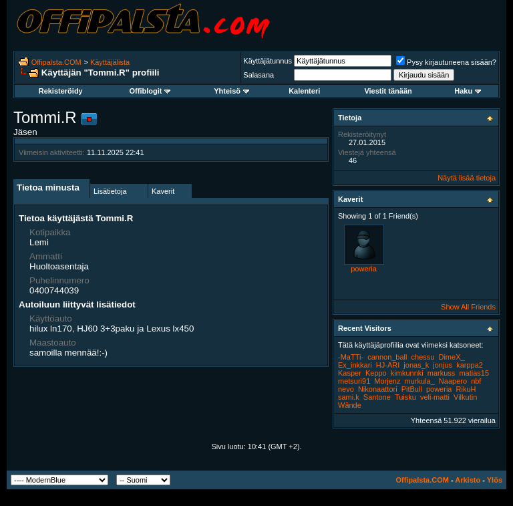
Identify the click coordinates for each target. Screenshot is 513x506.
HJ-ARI (387, 365)
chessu (423, 357)
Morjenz (387, 381)
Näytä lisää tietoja (467, 178)
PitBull (411, 389)
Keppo (376, 373)
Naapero (453, 381)
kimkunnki (407, 373)
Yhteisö (231, 91)
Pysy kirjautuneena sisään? (446, 62)
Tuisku (405, 397)
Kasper (349, 373)
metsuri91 (354, 381)
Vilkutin (465, 397)
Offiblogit (150, 91)
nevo (346, 389)
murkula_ (420, 381)
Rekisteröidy (61, 91)
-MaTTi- (350, 357)
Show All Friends (468, 307)
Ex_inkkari (355, 365)
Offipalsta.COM (56, 62)
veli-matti (435, 397)
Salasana (258, 75)
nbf (476, 381)
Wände (349, 405)
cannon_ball (387, 357)
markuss (442, 373)
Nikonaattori (377, 389)
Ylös (494, 480)
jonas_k (416, 365)
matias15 (474, 373)
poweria (364, 269)
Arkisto (467, 480)
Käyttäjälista (110, 62)
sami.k (348, 397)
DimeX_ (451, 357)
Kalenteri (304, 91)
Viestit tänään (387, 91)
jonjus (442, 365)
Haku (467, 91)
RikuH (466, 389)
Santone (377, 397)
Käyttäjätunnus (267, 61)
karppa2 (469, 365)
